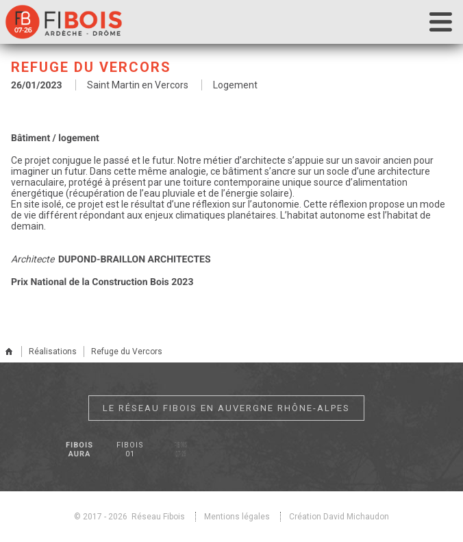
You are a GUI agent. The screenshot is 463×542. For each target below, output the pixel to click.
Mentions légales (237, 516)
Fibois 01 (129, 449)
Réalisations (53, 351)
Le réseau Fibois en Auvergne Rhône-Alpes (226, 408)
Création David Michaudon (339, 516)
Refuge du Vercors (126, 351)
